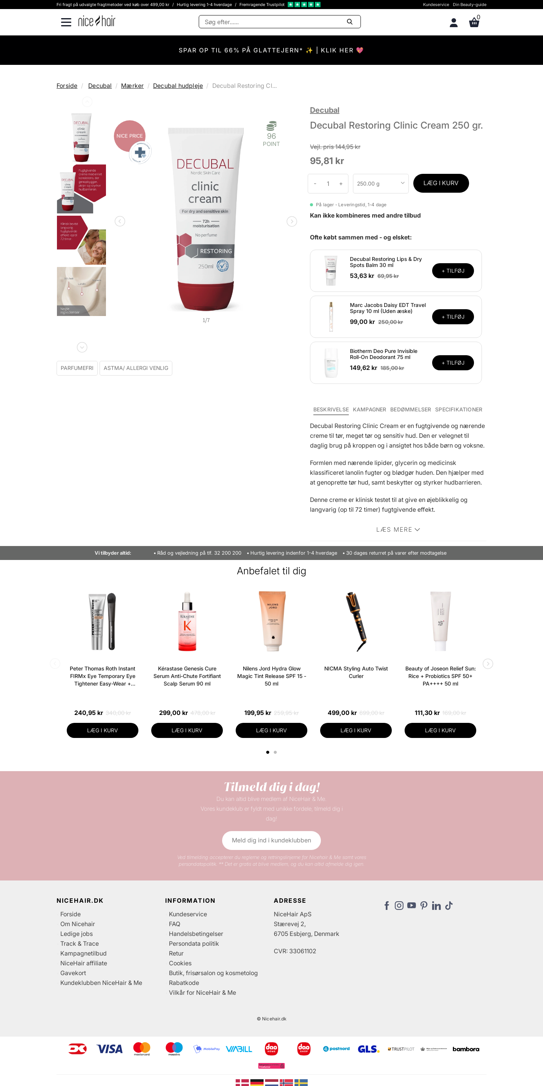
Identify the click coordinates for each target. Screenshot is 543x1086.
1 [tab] (268, 752)
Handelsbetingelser (196, 933)
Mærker (132, 85)
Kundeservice (436, 4)
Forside (67, 85)
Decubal (100, 85)
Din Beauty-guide (469, 4)
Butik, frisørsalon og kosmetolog (213, 973)
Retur (176, 953)
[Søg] (280, 21)
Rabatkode (184, 982)
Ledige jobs (76, 933)
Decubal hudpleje (178, 85)
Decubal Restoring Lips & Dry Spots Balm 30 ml (386, 262)
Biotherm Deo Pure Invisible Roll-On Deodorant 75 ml (383, 354)
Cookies (180, 963)
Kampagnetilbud (83, 953)
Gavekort (73, 973)
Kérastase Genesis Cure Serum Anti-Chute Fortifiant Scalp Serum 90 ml (187, 676)
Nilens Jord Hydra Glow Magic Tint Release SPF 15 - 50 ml (271, 676)
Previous (86, 103)
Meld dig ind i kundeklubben (271, 840)
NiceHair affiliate (83, 963)
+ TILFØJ (453, 270)
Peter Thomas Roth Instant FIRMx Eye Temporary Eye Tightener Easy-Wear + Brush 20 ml (102, 676)
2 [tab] (276, 752)
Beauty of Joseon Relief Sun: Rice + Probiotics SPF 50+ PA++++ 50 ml (440, 676)
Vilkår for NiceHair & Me (202, 992)
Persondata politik (194, 943)
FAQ (174, 924)
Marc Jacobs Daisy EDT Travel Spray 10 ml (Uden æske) (388, 308)
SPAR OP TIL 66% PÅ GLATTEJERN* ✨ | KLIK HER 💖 (271, 50)
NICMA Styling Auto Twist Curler (356, 672)
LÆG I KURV (441, 183)
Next (81, 345)
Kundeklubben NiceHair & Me (101, 982)
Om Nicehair (77, 924)
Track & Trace (79, 943)
